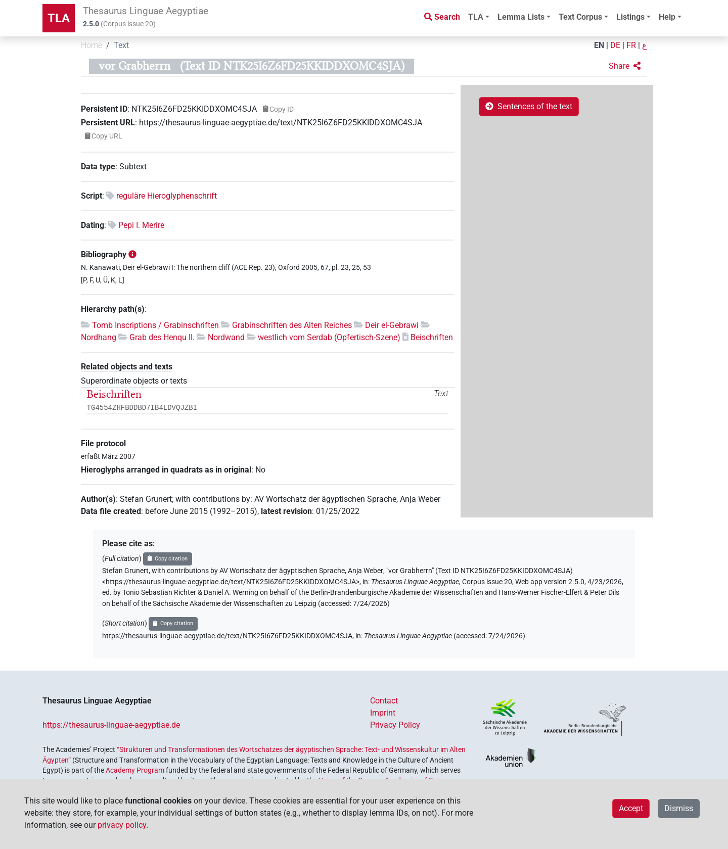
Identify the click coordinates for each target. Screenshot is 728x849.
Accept (631, 808)
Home (91, 45)
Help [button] (667, 17)
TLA (59, 18)
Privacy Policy (395, 725)
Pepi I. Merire (141, 225)
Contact (384, 700)
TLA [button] (475, 17)
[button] (624, 66)
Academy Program (135, 770)
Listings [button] (630, 17)
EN (599, 45)
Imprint (382, 713)
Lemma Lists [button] (520, 17)
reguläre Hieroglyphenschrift (166, 196)
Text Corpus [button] (580, 17)
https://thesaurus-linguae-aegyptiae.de (111, 725)
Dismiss (678, 808)
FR (631, 45)
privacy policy (122, 825)
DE (615, 45)
